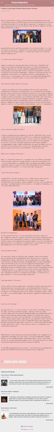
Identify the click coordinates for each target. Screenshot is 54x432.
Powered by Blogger (27, 426)
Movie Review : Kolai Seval (8, 408)
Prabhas (15, 361)
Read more (49, 387)
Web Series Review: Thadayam (10, 391)
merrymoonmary (30, 429)
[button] (52, 9)
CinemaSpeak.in (19, 2)
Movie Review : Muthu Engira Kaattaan (12, 375)
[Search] (52, 3)
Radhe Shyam (22, 361)
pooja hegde (8, 361)
